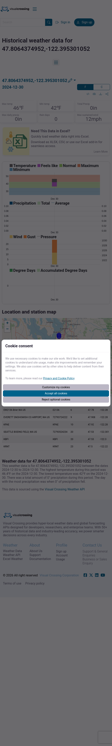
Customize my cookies (56, 387)
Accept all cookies (56, 393)
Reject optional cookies (56, 399)
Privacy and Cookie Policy (58, 378)
